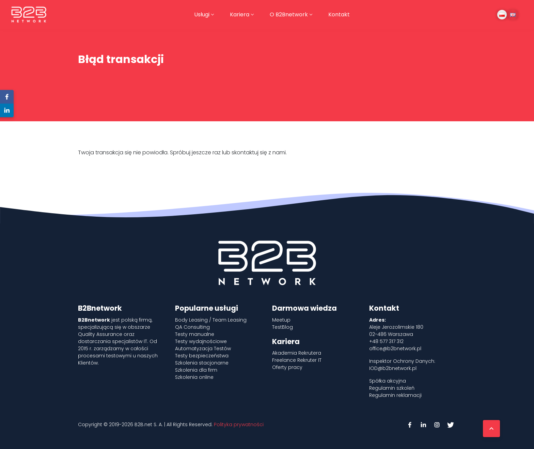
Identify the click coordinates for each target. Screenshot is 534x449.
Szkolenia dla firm (196, 370)
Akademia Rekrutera (296, 353)
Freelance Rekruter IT (296, 360)
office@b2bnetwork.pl (395, 348)
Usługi (201, 14)
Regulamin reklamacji (395, 395)
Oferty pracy (287, 367)
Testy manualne (194, 334)
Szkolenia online (194, 377)
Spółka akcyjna (387, 380)
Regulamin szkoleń (391, 388)
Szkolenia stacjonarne (202, 362)
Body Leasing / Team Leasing (211, 319)
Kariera (239, 14)
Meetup (281, 319)
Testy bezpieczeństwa (202, 355)
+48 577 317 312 (386, 341)
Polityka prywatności (239, 424)
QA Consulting (192, 327)
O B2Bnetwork (289, 14)
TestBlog (282, 327)
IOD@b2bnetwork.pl (393, 368)
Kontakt (339, 14)
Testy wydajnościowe (201, 341)
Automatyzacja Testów (203, 348)
